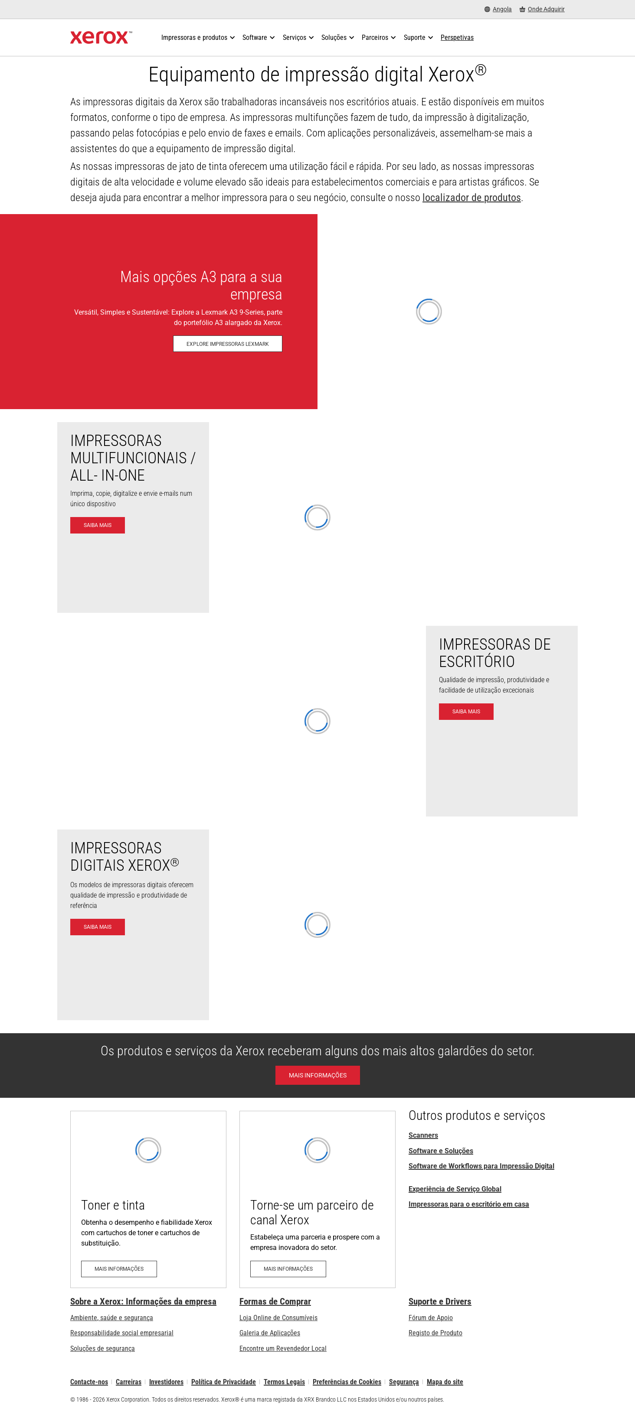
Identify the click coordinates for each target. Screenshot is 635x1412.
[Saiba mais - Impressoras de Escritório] (466, 711)
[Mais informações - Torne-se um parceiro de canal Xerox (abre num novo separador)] (317, 1199)
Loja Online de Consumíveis (278, 1318)
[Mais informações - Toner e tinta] (148, 1199)
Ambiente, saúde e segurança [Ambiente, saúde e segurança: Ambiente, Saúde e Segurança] (111, 1318)
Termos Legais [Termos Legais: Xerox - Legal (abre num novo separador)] (284, 1381)
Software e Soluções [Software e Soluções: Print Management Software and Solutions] (441, 1151)
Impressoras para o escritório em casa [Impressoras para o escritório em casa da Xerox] (469, 1204)
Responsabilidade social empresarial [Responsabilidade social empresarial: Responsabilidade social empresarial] (121, 1333)
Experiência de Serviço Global (455, 1189)
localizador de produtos (471, 198)
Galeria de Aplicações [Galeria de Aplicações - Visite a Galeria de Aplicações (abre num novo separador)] (269, 1333)
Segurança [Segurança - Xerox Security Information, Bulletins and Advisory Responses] (404, 1381)
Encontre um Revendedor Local (283, 1348)
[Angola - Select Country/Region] (498, 9)
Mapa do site (445, 1381)
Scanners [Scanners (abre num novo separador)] (423, 1135)
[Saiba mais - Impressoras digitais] (97, 927)
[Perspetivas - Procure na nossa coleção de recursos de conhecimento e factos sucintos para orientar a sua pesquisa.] (457, 37)
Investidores (166, 1381)
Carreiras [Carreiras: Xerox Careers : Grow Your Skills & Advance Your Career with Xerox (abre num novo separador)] (128, 1381)
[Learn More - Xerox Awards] (317, 1075)
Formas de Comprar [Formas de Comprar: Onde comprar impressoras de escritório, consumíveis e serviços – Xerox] (275, 1301)
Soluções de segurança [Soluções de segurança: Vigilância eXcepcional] (102, 1348)
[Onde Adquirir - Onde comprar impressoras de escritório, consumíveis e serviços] (542, 9)
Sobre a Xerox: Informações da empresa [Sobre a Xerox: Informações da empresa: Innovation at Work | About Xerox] (143, 1301)
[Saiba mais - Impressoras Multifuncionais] (97, 525)
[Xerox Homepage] (101, 37)
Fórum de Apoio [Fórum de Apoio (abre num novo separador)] (431, 1318)
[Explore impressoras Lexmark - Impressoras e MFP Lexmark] (317, 311)
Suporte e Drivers (440, 1301)
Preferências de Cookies (347, 1381)
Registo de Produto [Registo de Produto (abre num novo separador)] (435, 1333)
